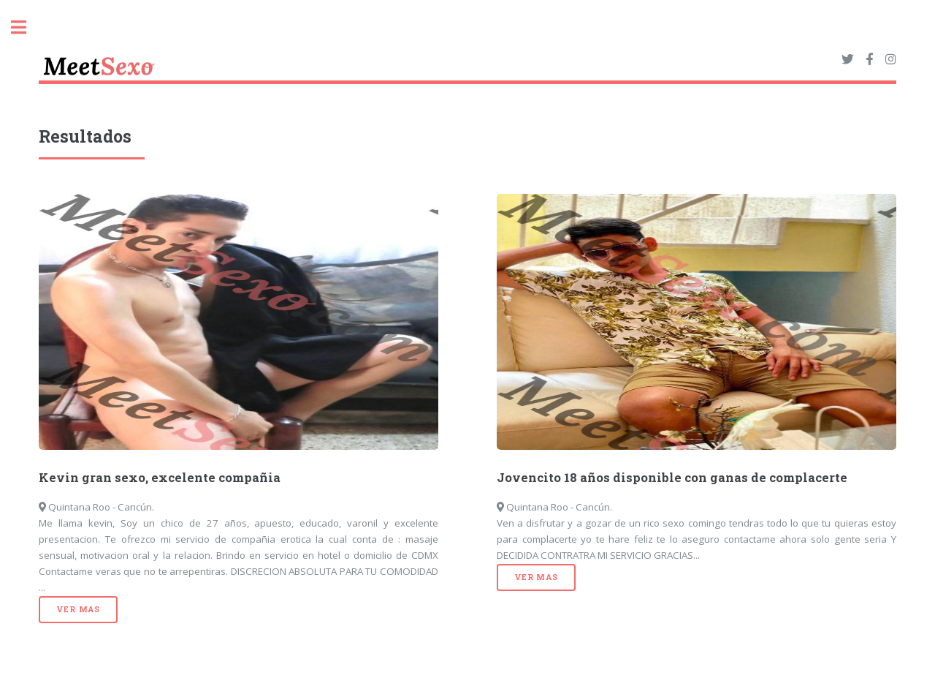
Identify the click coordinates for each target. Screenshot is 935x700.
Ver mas (78, 609)
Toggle (26, 27)
